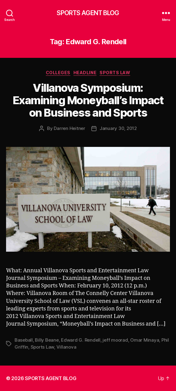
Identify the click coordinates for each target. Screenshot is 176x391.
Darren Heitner (69, 128)
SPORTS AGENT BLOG (88, 13)
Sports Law (115, 72)
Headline (84, 72)
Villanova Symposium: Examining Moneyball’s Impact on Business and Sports (88, 100)
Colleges (58, 72)
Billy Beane (47, 340)
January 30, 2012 (118, 128)
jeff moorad (115, 340)
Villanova (66, 347)
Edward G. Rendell (80, 340)
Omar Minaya (144, 340)
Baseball (24, 340)
